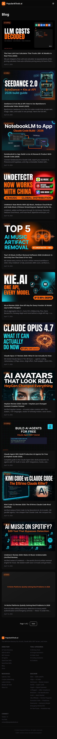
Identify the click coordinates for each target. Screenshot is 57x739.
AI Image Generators (36, 653)
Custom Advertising (8, 679)
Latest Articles (6, 682)
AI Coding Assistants (36, 658)
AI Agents (5, 658)
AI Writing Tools (35, 650)
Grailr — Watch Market (37, 695)
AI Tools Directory (7, 650)
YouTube (4, 719)
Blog (3, 666)
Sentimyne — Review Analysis (39, 682)
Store (3, 668)
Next (33, 624)
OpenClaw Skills (7, 660)
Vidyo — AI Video (35, 679)
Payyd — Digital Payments (38, 687)
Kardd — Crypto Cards (37, 685)
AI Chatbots (34, 660)
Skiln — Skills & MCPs (36, 677)
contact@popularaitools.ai (10, 722)
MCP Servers (6, 655)
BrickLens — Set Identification (39, 693)
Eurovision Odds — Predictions (39, 700)
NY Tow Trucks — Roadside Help (40, 708)
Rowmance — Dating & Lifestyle (40, 703)
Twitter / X (5, 717)
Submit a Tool (6, 677)
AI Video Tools (34, 655)
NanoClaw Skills (7, 663)
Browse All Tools (7, 685)
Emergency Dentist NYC (37, 706)
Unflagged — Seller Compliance (40, 690)
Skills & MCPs (6, 653)
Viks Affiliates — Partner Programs (41, 698)
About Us (5, 687)
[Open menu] (53, 4)
